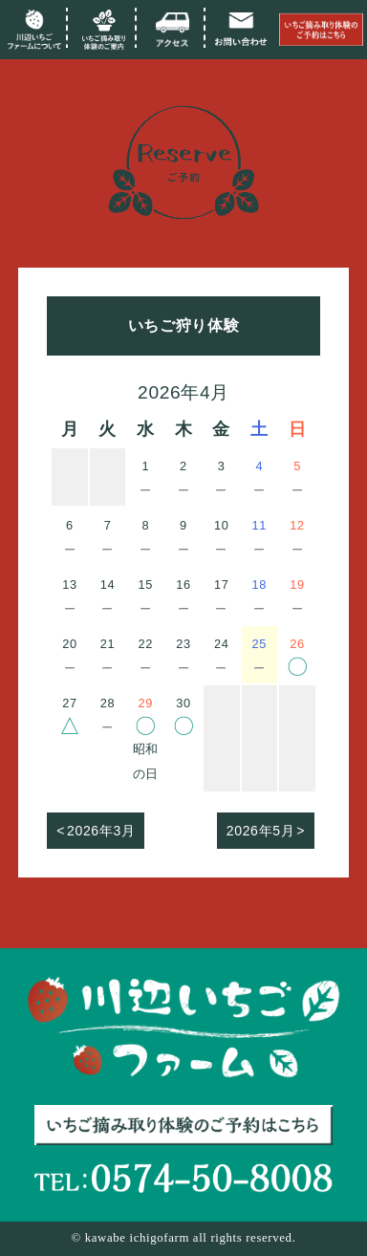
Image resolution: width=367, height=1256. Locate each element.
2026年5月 (260, 830)
